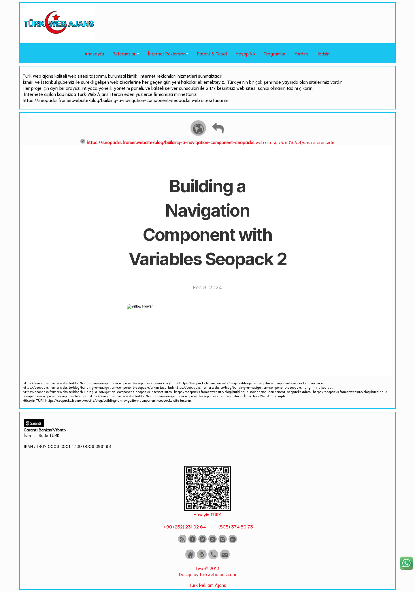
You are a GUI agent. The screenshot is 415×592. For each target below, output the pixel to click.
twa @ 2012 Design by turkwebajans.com (207, 571)
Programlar (275, 53)
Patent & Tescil (212, 53)
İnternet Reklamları (167, 53)
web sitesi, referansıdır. (207, 142)
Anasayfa (94, 53)
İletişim (323, 53)
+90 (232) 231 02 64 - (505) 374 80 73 (207, 526)
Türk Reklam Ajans (207, 585)
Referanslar (124, 53)
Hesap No (245, 53)
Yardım (301, 53)
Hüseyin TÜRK (207, 514)
